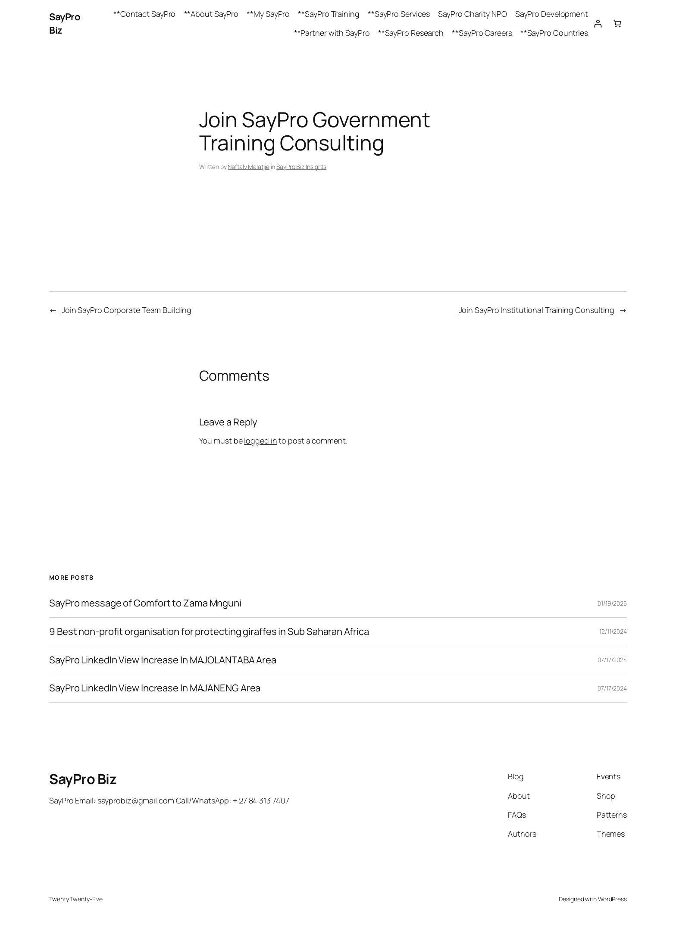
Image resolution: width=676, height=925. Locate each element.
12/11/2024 (613, 631)
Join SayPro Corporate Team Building (126, 310)
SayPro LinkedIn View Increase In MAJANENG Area (154, 688)
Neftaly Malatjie (248, 166)
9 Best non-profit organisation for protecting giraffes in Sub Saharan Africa (209, 631)
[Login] (597, 23)
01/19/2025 (612, 603)
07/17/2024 (612, 660)
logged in (260, 440)
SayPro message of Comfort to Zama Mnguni (145, 603)
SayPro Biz (82, 778)
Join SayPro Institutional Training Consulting (537, 310)
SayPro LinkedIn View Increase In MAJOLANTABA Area (162, 660)
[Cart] (617, 23)
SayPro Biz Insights (301, 166)
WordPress (612, 899)
